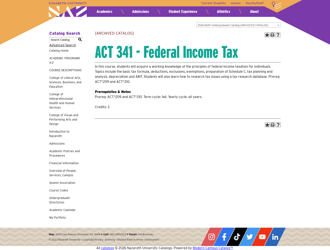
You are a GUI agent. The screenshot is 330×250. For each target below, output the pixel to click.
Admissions (140, 11)
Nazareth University (68, 9)
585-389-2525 (118, 234)
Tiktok (237, 237)
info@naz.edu (145, 234)
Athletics (223, 11)
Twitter (249, 237)
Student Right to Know (130, 239)
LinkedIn (275, 237)
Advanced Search (62, 45)
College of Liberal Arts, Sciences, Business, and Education (65, 82)
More (276, 5)
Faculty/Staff (254, 3)
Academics (104, 11)
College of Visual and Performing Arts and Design (63, 119)
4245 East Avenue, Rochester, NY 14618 (78, 234)
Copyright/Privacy (92, 239)
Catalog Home (59, 50)
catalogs (107, 248)
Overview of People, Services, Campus (62, 173)
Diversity (110, 239)
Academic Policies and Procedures (64, 153)
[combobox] (238, 25)
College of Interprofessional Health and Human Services (62, 101)
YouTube (262, 237)
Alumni (236, 3)
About (254, 11)
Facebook (224, 237)
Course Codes (58, 190)
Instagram (211, 237)
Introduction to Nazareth (59, 134)
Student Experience (183, 11)
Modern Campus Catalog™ (213, 248)
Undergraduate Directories (59, 200)
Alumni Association (62, 182)
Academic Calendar (62, 210)
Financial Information (64, 163)
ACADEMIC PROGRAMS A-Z (64, 60)
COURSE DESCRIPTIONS (65, 70)
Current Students (214, 3)
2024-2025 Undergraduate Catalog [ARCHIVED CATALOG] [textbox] (233, 25)
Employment (152, 239)
